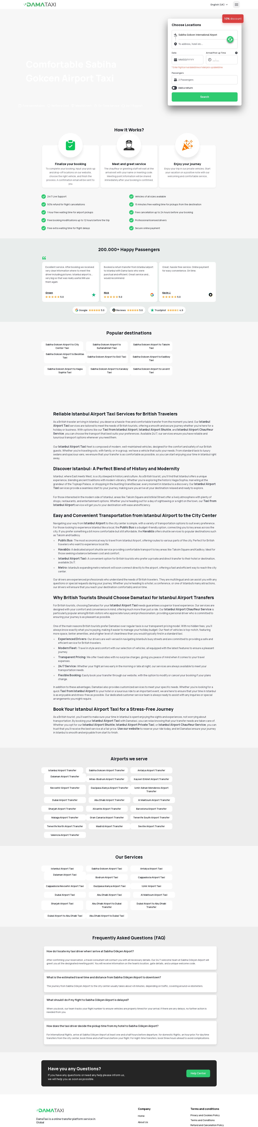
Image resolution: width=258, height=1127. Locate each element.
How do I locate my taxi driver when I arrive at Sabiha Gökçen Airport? (90, 925)
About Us (143, 1095)
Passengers (178, 73)
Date (174, 52)
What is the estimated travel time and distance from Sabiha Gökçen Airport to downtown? (104, 951)
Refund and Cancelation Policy (207, 1098)
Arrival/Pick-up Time (216, 52)
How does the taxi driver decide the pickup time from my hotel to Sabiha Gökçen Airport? (103, 1000)
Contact (142, 1102)
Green (49, 292)
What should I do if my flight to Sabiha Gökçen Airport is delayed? (88, 973)
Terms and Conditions (202, 1094)
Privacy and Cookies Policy (205, 1089)
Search (204, 96)
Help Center (198, 1047)
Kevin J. (166, 292)
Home (141, 1089)
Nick (106, 292)
